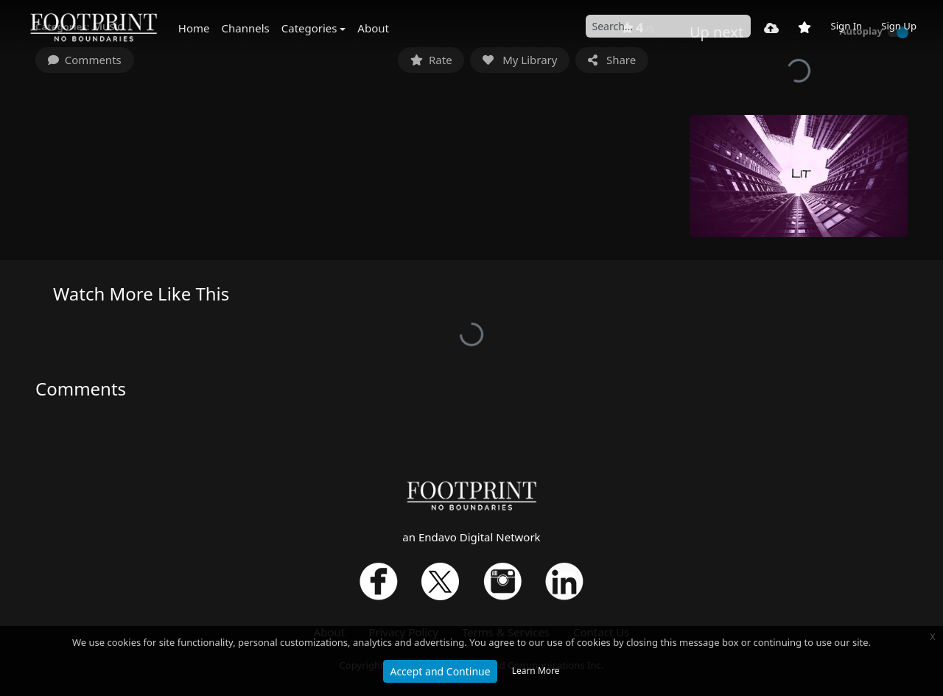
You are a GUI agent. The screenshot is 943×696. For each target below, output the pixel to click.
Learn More (536, 670)
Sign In (846, 25)
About (373, 28)
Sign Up (898, 25)
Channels (246, 28)
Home (194, 28)
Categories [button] (309, 28)
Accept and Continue (440, 671)
